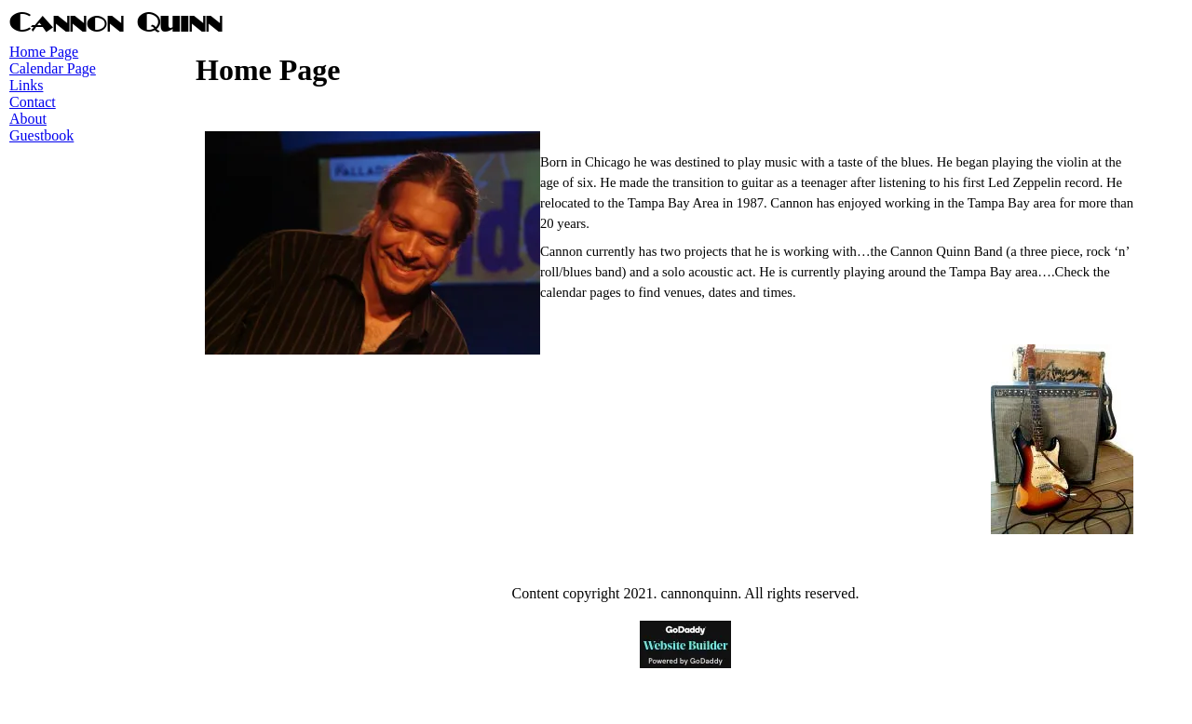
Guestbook (41, 135)
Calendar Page (52, 68)
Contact (32, 102)
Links (26, 85)
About (28, 119)
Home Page (43, 52)
